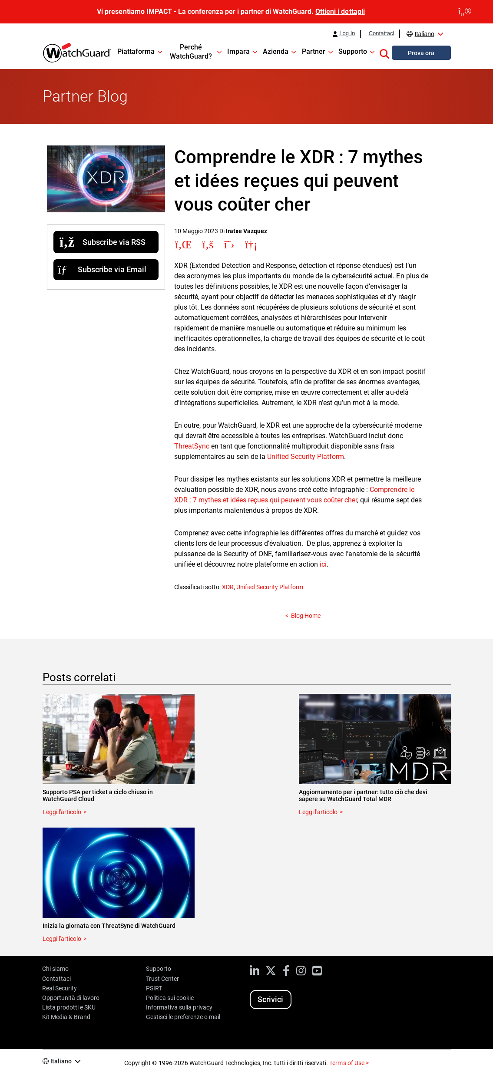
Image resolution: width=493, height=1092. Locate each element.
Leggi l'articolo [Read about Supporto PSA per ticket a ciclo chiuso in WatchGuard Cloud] (62, 811)
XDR (228, 587)
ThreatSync (192, 446)
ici (323, 564)
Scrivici (270, 999)
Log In (347, 33)
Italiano (424, 33)
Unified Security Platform (305, 456)
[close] (464, 11)
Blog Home (306, 615)
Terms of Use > (348, 1062)
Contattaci (381, 33)
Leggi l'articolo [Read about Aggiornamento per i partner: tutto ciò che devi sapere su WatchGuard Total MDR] (318, 811)
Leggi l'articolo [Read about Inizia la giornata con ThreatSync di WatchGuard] (62, 938)
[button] (384, 52)
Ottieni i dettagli (339, 11)
